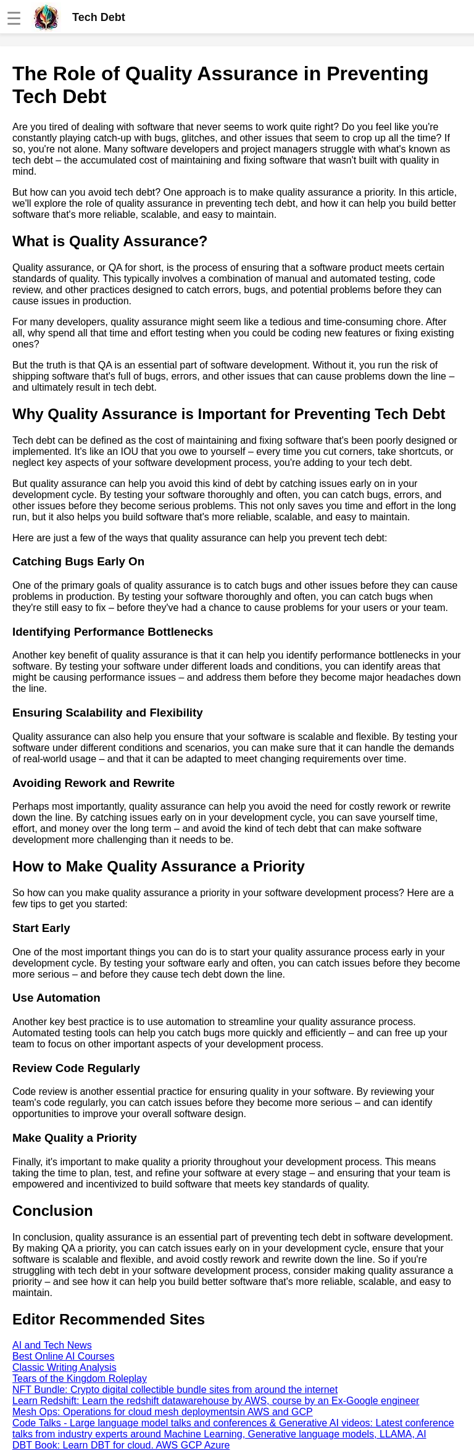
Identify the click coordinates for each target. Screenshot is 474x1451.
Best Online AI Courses (63, 1356)
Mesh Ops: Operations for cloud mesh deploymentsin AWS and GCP (162, 1412)
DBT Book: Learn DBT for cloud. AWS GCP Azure (121, 1445)
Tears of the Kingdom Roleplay (79, 1378)
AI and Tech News (52, 1345)
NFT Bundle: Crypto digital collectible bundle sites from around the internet (175, 1389)
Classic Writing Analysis (64, 1367)
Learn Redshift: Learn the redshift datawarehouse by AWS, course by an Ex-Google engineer (215, 1400)
